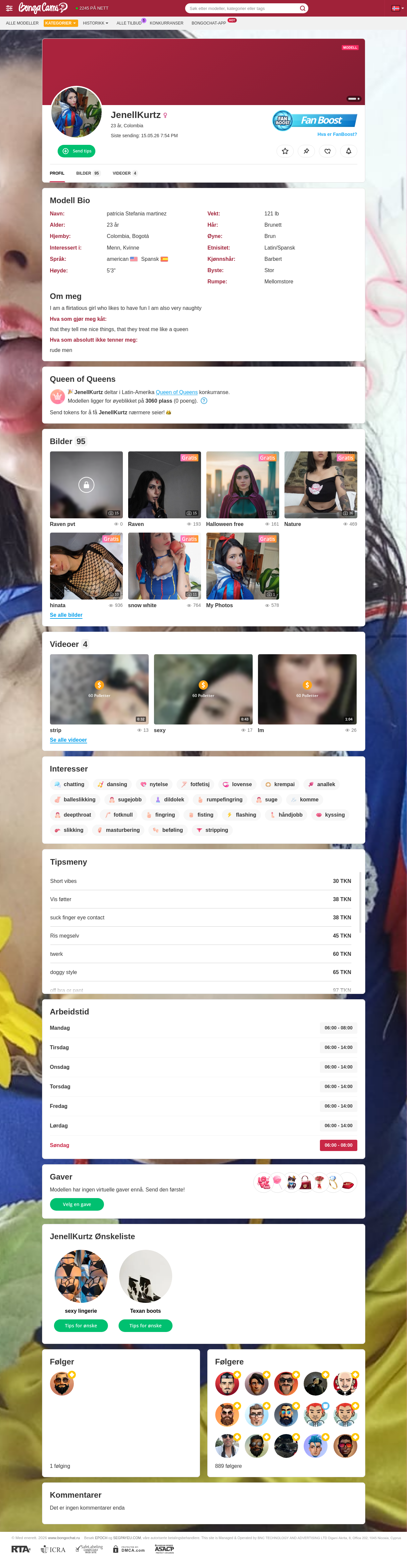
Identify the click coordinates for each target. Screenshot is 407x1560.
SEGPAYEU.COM (127, 1538)
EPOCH (101, 1538)
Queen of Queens (177, 392)
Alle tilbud (131, 23)
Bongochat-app (210, 23)
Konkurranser (166, 23)
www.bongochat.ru (64, 1537)
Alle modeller (22, 23)
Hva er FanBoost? (337, 134)
